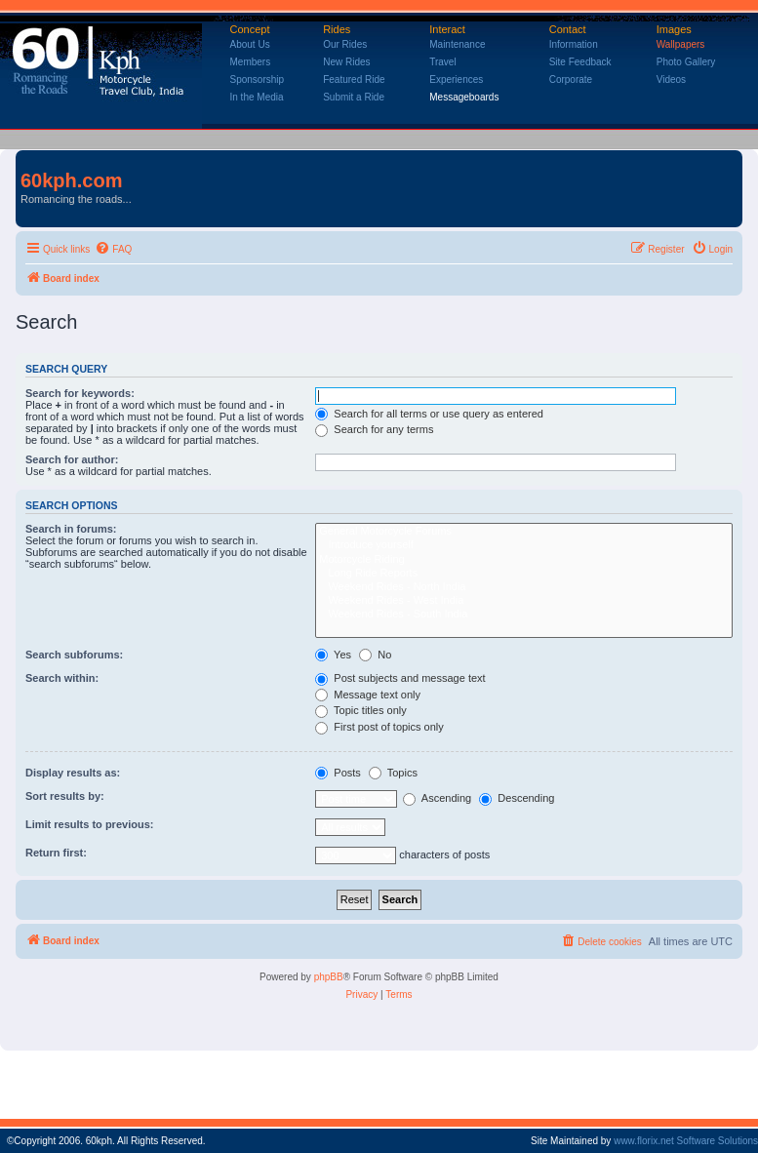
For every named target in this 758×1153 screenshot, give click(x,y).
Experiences (456, 79)
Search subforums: (74, 654)
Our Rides (345, 44)
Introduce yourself (524, 545)
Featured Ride (353, 79)
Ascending (437, 798)
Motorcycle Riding (524, 560)
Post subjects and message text (400, 678)
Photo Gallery (686, 62)
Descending (516, 798)
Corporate (570, 79)
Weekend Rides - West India (524, 601)
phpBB (328, 977)
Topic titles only (360, 710)
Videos (671, 79)
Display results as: (72, 772)
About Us (250, 44)
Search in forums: (71, 529)
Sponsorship (257, 79)
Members (250, 62)
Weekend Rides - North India (524, 587)
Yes (333, 654)
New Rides (346, 62)
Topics (393, 772)
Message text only (367, 694)
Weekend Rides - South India (524, 614)
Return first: (56, 852)
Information (573, 44)
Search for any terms (374, 429)
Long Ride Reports (524, 573)
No (375, 654)
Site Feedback (580, 62)
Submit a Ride (353, 97)
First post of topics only (379, 727)
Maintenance (457, 44)
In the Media (257, 97)
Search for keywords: (80, 393)
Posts (338, 772)
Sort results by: (64, 796)
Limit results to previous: (89, 824)
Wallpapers (681, 44)
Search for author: (71, 459)
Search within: (62, 678)
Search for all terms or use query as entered (429, 413)
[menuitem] (113, 249)
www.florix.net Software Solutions (686, 1140)
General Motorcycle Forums (524, 531)
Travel (442, 62)
